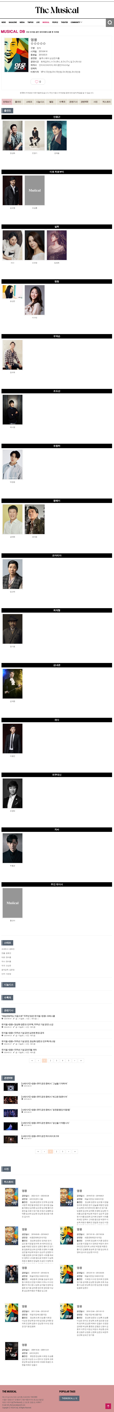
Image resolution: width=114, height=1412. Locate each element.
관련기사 (73, 102)
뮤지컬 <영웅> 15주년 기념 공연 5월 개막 (19, 1050)
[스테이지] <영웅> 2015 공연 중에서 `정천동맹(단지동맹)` (46, 1110)
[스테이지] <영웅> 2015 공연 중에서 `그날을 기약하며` (44, 1083)
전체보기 (7, 102)
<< (32, 1061)
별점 (51, 102)
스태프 (29, 102)
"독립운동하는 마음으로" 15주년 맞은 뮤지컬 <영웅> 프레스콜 (28, 1016)
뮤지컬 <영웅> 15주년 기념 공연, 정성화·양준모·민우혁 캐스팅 (28, 1041)
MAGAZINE (13, 22)
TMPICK (30, 22)
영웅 (24, 1190)
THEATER (64, 22)
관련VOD (84, 102)
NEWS (3, 22)
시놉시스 (40, 102)
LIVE (38, 22)
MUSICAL (45, 22)
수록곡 (62, 102)
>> (81, 1061)
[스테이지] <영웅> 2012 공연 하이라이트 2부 (40, 1136)
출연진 (18, 102)
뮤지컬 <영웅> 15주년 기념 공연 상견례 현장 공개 (22, 1033)
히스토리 (107, 102)
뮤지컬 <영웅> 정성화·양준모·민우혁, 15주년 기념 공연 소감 (27, 1024)
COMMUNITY (76, 22)
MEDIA (22, 22)
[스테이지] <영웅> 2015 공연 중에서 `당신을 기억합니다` (45, 1123)
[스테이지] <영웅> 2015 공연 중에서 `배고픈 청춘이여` (44, 1097)
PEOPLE (55, 22)
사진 (96, 102)
